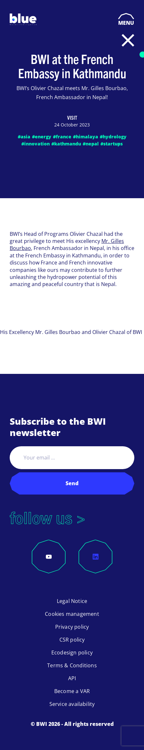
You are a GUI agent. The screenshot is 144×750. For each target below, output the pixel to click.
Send (72, 483)
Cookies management (72, 613)
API (72, 678)
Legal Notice (72, 601)
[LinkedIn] (95, 556)
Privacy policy (72, 626)
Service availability (72, 704)
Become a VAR (72, 691)
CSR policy (72, 639)
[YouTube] (48, 556)
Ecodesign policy (72, 652)
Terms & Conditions (72, 665)
